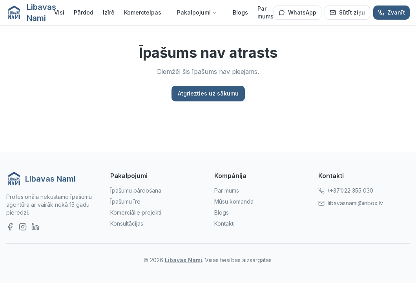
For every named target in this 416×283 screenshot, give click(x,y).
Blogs (240, 12)
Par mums (265, 12)
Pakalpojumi (197, 12)
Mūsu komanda (234, 201)
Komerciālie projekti (135, 212)
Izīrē (109, 12)
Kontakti (224, 223)
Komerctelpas (142, 12)
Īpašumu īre (125, 201)
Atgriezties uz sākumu (208, 93)
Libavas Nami (183, 260)
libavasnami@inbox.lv (355, 203)
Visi (59, 12)
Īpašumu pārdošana (135, 190)
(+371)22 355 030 (350, 190)
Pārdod (83, 12)
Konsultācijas (126, 223)
